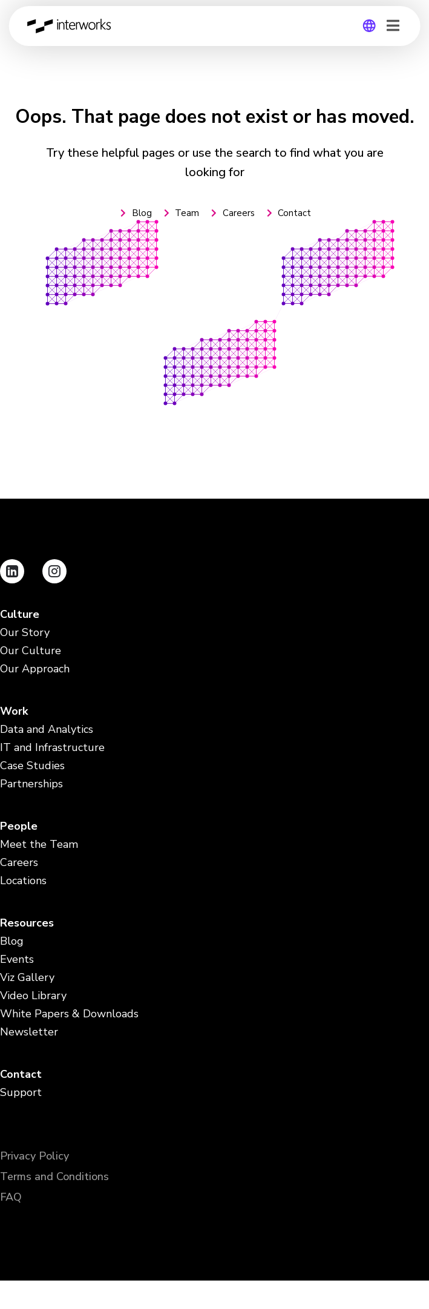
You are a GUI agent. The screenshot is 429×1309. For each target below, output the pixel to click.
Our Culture (30, 651)
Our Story (25, 633)
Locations (23, 881)
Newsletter (29, 1032)
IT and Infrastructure (52, 748)
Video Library (33, 996)
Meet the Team (39, 844)
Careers (19, 863)
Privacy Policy (34, 1156)
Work (14, 711)
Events (17, 959)
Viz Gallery (27, 978)
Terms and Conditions (54, 1176)
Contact (21, 1074)
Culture (19, 615)
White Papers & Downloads (69, 1014)
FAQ (11, 1197)
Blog (12, 941)
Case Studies (32, 766)
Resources (27, 923)
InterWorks (72, 26)
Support (21, 1093)
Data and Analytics (46, 730)
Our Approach (35, 669)
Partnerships (31, 784)
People (19, 826)
